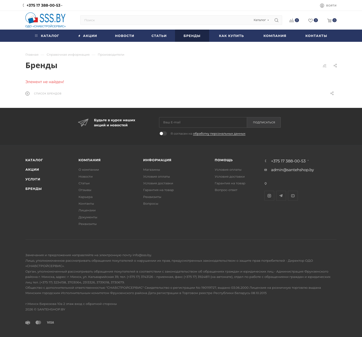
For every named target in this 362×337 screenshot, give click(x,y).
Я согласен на (208, 133)
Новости (85, 176)
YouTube (293, 196)
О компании (88, 169)
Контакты (86, 203)
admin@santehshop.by (292, 170)
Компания (89, 160)
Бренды (33, 189)
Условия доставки (158, 183)
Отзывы (84, 190)
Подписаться (264, 122)
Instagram (269, 196)
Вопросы (150, 203)
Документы (87, 217)
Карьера (85, 197)
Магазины (151, 169)
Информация (157, 160)
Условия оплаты (156, 176)
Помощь (224, 160)
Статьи (84, 183)
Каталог (34, 160)
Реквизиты (87, 224)
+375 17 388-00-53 (43, 5)
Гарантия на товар (158, 190)
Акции (32, 169)
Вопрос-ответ (226, 190)
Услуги (32, 179)
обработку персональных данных (219, 133)
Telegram (281, 196)
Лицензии (87, 210)
